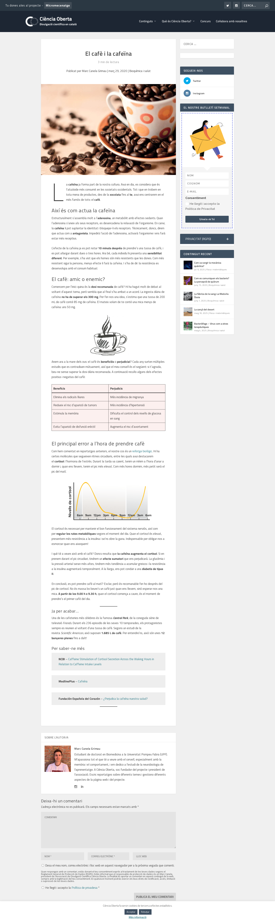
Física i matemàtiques (216, 270)
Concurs (205, 22)
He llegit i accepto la (70, 888)
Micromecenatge (58, 5)
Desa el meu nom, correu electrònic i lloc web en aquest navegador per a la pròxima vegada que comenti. (109, 866)
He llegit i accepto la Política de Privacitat (202, 206)
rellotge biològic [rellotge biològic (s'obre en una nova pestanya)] (142, 452)
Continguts (146, 22)
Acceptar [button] (131, 912)
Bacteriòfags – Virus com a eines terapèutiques (211, 325)
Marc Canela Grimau (94, 71)
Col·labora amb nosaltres (231, 22)
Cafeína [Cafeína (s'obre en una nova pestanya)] (83, 682)
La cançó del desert (204, 310)
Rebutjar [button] (145, 912)
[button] (207, 239)
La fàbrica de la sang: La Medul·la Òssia (211, 296)
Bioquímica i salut (140, 71)
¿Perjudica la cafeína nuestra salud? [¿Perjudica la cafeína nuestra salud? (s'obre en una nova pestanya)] (125, 699)
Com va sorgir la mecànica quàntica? (207, 265)
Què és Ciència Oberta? (176, 22)
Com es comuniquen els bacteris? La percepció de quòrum (211, 280)
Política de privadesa (85, 888)
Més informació (137, 917)
